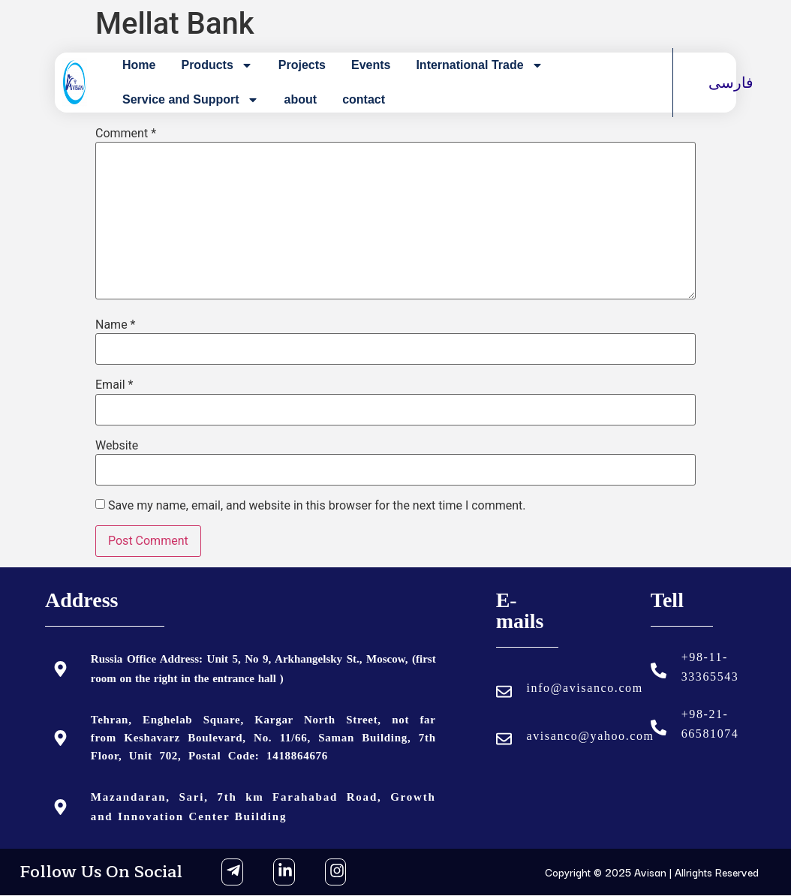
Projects (302, 65)
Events (370, 65)
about (300, 99)
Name (115, 325)
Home (138, 65)
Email (114, 385)
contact (363, 99)
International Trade (479, 65)
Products (216, 65)
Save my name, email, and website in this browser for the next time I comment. (317, 506)
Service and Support (190, 99)
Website (116, 446)
